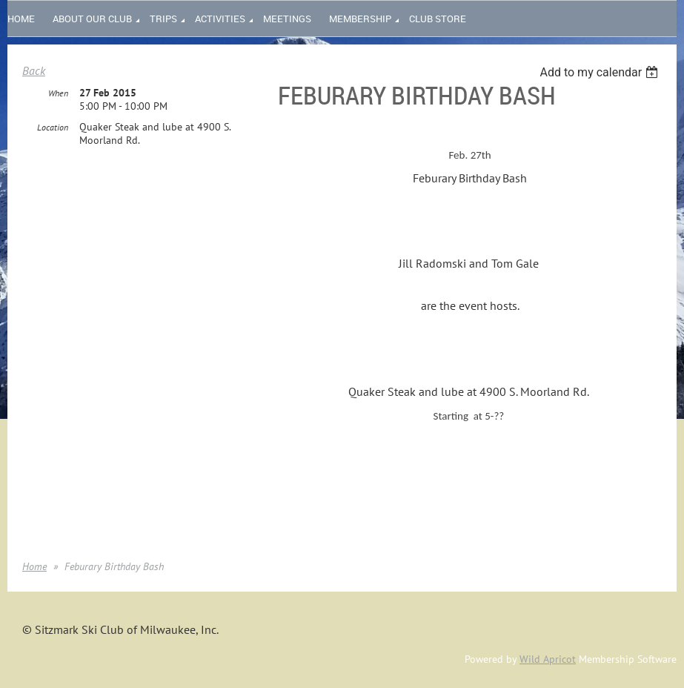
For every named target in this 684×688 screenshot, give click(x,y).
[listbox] (600, 72)
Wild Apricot (547, 659)
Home (34, 566)
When (58, 93)
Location (52, 127)
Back (33, 70)
